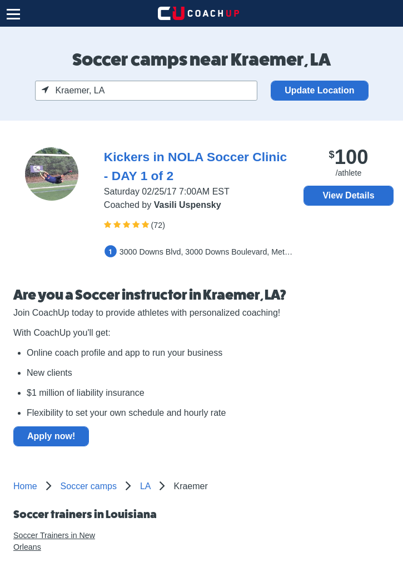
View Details (348, 195)
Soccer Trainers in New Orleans (54, 541)
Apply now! (51, 436)
